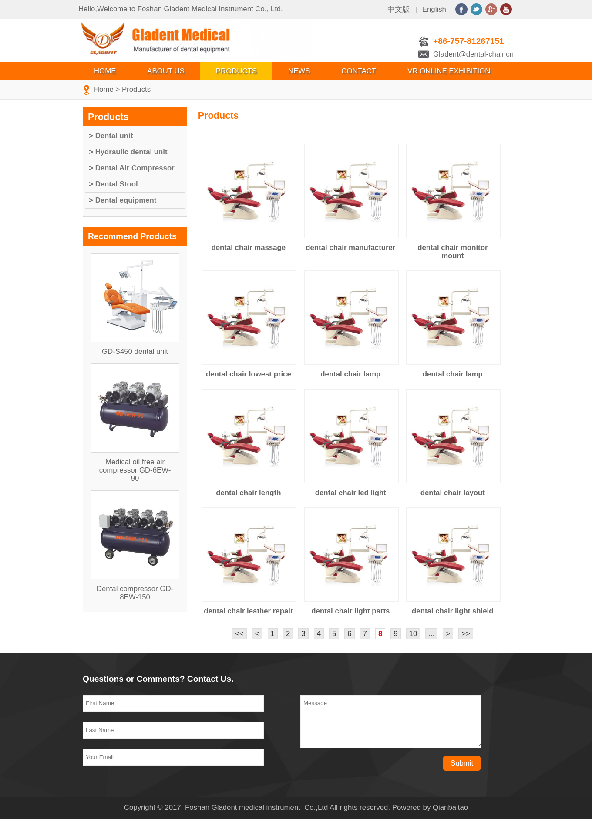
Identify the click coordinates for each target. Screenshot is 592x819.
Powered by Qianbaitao (430, 807)
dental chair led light (350, 493)
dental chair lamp (350, 374)
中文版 (398, 9)
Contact (358, 71)
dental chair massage (248, 247)
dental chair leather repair (248, 611)
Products (236, 71)
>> (465, 633)
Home (105, 71)
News (299, 71)
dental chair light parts (350, 611)
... (431, 633)
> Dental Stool (113, 184)
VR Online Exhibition (448, 71)
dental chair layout (452, 493)
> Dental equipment (122, 200)
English (434, 9)
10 (413, 633)
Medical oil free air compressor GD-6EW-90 (135, 470)
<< (239, 633)
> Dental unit (111, 136)
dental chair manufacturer (350, 247)
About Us (165, 71)
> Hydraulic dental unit (128, 152)
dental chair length (248, 493)
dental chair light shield (452, 611)
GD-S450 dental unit (135, 351)
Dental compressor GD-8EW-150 (135, 593)
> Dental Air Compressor (132, 168)
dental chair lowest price (248, 374)
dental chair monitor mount (452, 251)
